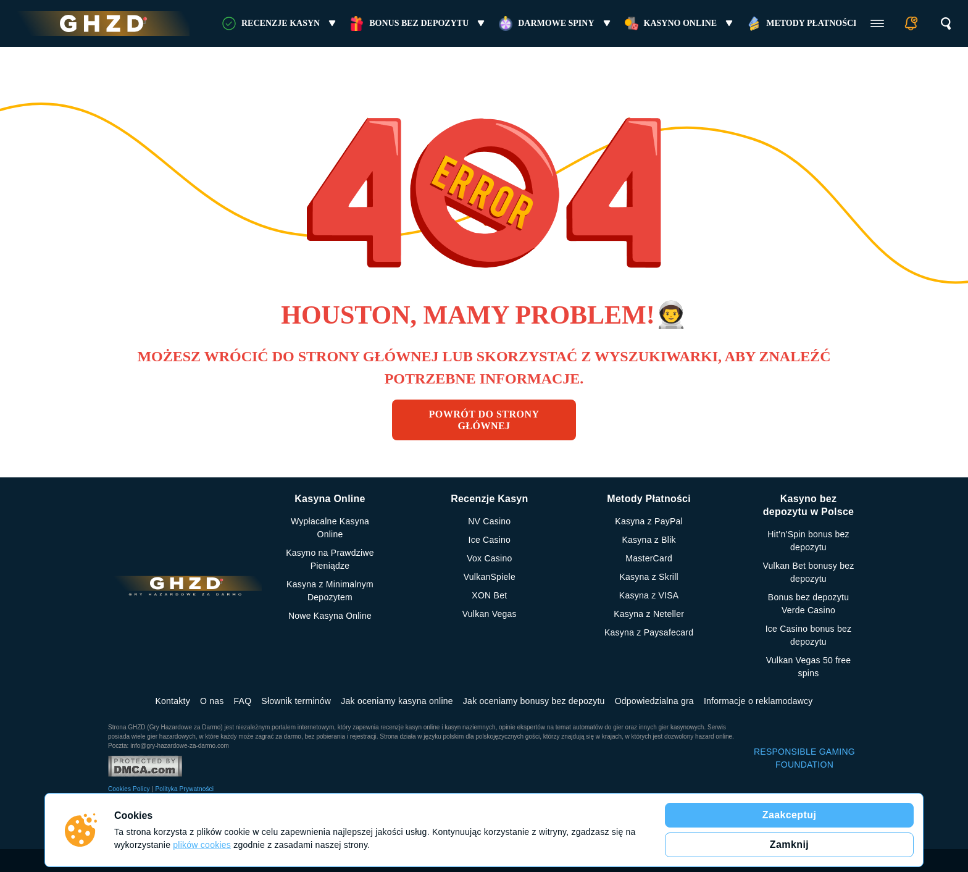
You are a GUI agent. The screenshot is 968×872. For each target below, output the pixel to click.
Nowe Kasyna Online (330, 616)
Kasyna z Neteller (649, 614)
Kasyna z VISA (649, 595)
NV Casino (489, 521)
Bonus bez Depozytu (418, 23)
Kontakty (172, 701)
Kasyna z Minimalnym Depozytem (329, 590)
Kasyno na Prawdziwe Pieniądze (330, 559)
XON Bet (489, 595)
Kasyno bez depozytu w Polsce (808, 505)
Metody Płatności (811, 23)
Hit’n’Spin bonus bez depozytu (808, 540)
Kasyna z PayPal (649, 521)
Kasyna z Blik (649, 540)
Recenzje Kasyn (489, 498)
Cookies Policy (129, 789)
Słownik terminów (296, 701)
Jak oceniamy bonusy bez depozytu (534, 701)
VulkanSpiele (489, 577)
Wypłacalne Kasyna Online (330, 527)
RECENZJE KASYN (281, 23)
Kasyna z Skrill (648, 577)
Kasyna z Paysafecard (648, 632)
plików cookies (202, 845)
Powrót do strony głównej (484, 420)
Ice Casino (490, 540)
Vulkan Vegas (489, 614)
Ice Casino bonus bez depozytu (809, 635)
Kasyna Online (329, 498)
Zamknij (789, 844)
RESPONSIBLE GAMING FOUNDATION (804, 758)
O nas (212, 701)
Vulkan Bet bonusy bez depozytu (808, 572)
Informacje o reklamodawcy (758, 701)
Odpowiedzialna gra (654, 701)
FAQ (243, 701)
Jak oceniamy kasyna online (397, 701)
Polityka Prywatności (184, 789)
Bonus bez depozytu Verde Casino (808, 603)
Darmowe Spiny (556, 23)
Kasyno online (680, 23)
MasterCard (648, 558)
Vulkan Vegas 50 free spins (808, 666)
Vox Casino (489, 558)
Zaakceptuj (789, 815)
